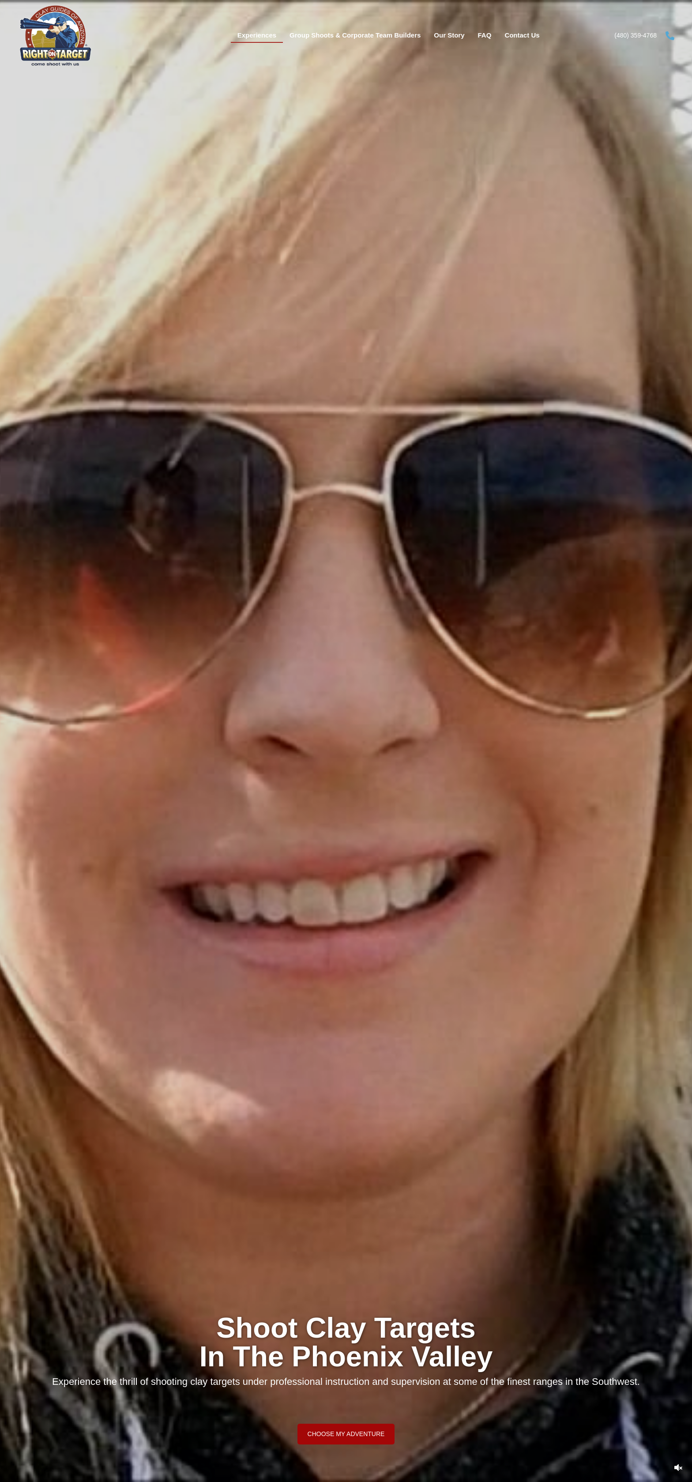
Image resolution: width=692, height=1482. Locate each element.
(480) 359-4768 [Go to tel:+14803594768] (635, 35)
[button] (346, 1434)
